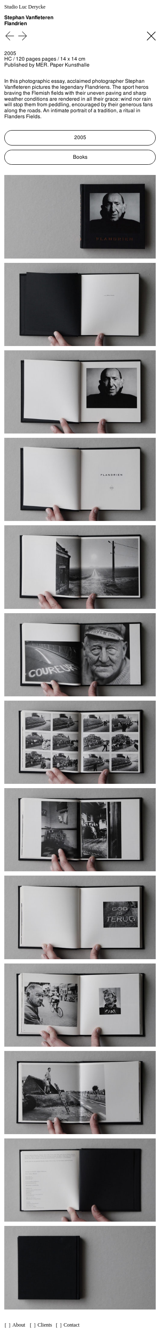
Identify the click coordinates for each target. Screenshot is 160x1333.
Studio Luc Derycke (25, 7)
